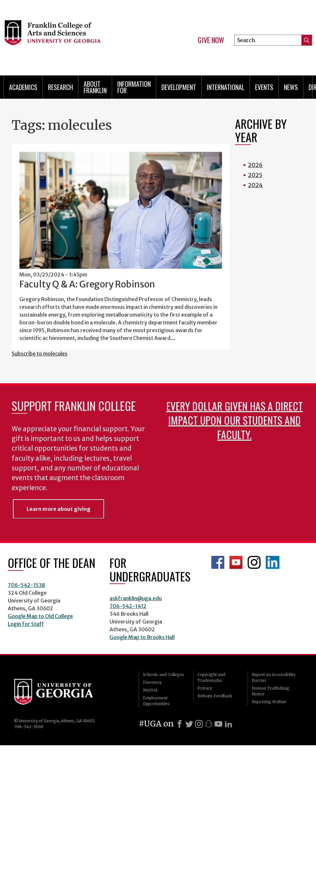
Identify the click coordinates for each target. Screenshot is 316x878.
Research (60, 87)
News (291, 87)
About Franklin (95, 87)
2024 (255, 185)
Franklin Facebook (217, 562)
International (225, 87)
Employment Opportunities (156, 700)
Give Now (211, 40)
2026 (255, 165)
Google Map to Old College (40, 616)
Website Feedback (214, 695)
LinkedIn (273, 562)
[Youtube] (218, 724)
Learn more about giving (58, 509)
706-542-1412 (128, 606)
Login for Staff (26, 624)
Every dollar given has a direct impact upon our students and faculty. (234, 420)
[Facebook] (179, 724)
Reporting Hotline (269, 701)
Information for (134, 87)
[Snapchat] (209, 724)
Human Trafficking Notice (270, 691)
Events (264, 87)
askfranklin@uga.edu (136, 598)
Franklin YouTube (235, 562)
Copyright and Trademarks (211, 677)
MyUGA (150, 690)
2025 (255, 175)
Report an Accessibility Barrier (274, 677)
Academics (23, 87)
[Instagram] (199, 724)
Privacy (204, 688)
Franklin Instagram (254, 562)
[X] (189, 724)
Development (178, 87)
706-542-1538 (26, 585)
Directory (152, 682)
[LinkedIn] (228, 724)
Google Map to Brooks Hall (142, 637)
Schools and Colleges (163, 674)
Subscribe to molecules (39, 353)
